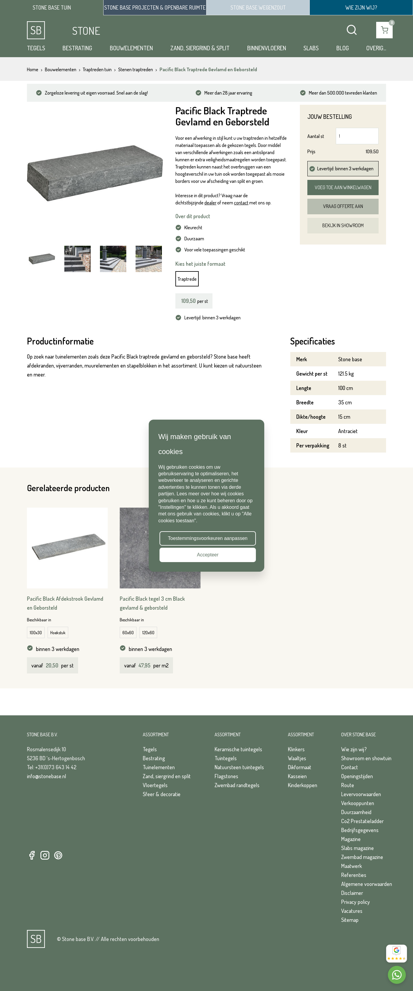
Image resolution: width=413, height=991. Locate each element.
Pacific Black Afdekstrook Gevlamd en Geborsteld (65, 603)
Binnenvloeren (266, 48)
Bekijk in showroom (343, 225)
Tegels (36, 48)
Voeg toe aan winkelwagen (343, 187)
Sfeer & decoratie (161, 794)
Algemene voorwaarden (366, 884)
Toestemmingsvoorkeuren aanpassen (208, 538)
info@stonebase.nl (46, 776)
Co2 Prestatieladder (362, 821)
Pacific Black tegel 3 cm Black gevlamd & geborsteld (152, 603)
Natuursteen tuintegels (239, 767)
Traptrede (187, 279)
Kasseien (297, 776)
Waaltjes (297, 758)
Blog (342, 48)
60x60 (128, 632)
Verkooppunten (357, 803)
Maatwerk (351, 866)
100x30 (36, 632)
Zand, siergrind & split (200, 48)
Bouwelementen (131, 48)
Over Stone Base (358, 734)
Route (347, 785)
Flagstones (226, 776)
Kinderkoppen (302, 785)
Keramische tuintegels (238, 749)
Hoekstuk (58, 632)
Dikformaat (299, 767)
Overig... (376, 48)
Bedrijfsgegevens (360, 830)
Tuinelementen (159, 767)
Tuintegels (226, 758)
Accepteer (207, 554)
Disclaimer (352, 893)
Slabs (311, 48)
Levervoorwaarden (361, 794)
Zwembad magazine (362, 857)
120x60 (148, 632)
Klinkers (296, 749)
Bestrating (77, 48)
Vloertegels (155, 785)
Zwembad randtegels (237, 785)
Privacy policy (355, 902)
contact (241, 203)
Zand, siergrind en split (167, 776)
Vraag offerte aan (343, 206)
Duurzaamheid (356, 812)
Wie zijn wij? (354, 749)
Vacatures (351, 910)
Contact (349, 767)
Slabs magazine (357, 848)
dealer (210, 203)
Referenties (353, 875)
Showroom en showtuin (366, 758)
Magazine (351, 839)
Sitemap (350, 919)
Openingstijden (357, 776)
